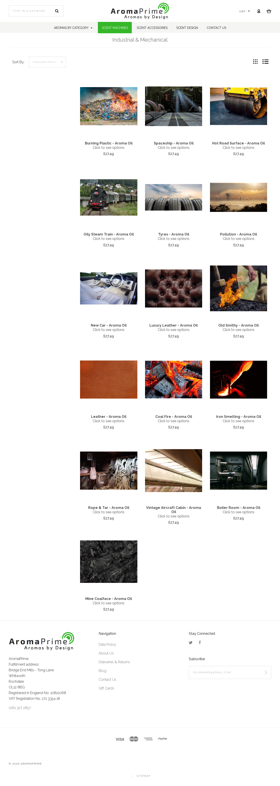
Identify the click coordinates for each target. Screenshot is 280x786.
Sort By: (18, 62)
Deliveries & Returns (114, 662)
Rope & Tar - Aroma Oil (108, 508)
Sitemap (143, 775)
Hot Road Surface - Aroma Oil (238, 143)
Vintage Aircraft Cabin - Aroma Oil (173, 510)
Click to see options (108, 148)
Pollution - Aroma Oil (238, 234)
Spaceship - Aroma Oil (174, 143)
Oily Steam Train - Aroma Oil (109, 234)
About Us (106, 653)
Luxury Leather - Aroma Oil (173, 325)
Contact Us (107, 679)
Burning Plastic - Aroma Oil (109, 143)
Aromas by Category (73, 28)
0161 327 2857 (20, 708)
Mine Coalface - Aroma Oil (108, 599)
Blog (102, 671)
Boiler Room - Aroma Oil (238, 508)
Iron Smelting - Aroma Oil (238, 417)
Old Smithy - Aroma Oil (238, 325)
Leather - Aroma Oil (108, 417)
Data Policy (107, 644)
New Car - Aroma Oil (109, 325)
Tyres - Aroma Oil (173, 234)
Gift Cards (106, 688)
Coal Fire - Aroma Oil (173, 417)
